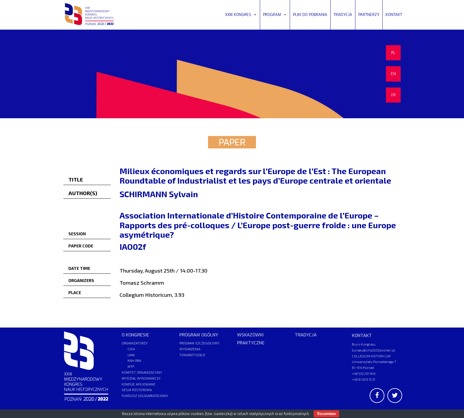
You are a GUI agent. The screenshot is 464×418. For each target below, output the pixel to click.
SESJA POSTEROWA (137, 390)
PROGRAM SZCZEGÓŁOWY (199, 343)
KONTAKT (394, 14)
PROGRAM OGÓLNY (198, 335)
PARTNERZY (368, 14)
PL (393, 52)
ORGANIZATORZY (135, 343)
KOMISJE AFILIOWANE (138, 384)
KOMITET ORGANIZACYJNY (142, 372)
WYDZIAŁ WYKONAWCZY (141, 378)
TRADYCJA (343, 14)
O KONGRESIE (135, 335)
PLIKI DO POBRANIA (310, 14)
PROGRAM (275, 14)
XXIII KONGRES (241, 14)
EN (393, 73)
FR (393, 95)
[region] (232, 74)
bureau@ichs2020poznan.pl (373, 350)
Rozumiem (326, 413)
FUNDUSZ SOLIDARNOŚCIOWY (145, 396)
